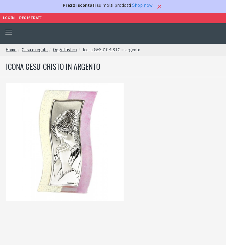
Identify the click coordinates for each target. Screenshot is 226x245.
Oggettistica (65, 49)
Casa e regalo (35, 49)
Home (11, 49)
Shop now (142, 5)
